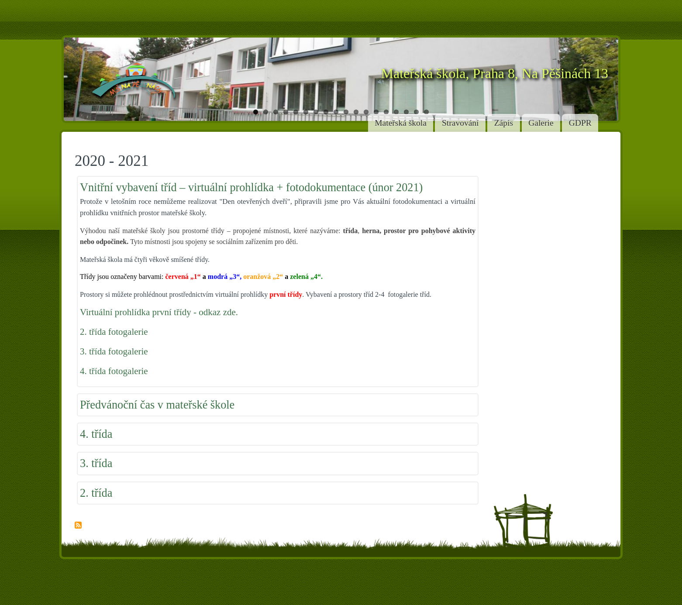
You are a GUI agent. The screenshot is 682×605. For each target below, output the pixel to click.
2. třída (96, 493)
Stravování (460, 122)
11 (356, 112)
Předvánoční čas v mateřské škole (157, 405)
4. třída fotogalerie (114, 371)
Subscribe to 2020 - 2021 (78, 526)
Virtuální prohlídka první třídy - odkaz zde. (159, 312)
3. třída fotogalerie (114, 351)
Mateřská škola (401, 122)
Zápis (503, 122)
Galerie (540, 122)
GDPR (580, 122)
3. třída (96, 463)
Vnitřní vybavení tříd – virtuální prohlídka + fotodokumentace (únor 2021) (251, 187)
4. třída (96, 434)
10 (346, 112)
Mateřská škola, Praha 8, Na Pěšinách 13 (494, 73)
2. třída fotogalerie (114, 332)
